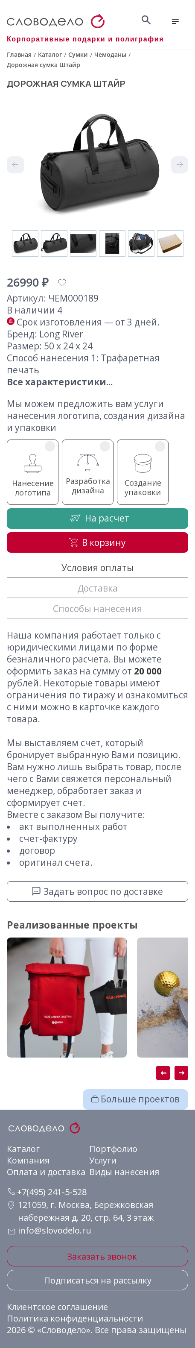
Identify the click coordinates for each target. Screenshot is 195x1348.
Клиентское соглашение (57, 1307)
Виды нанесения (124, 1172)
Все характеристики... (60, 382)
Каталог (23, 1149)
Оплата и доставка (46, 1172)
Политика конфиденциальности (75, 1318)
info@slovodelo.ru (54, 1230)
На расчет (97, 517)
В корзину (97, 542)
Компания (28, 1160)
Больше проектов (135, 1099)
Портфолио (113, 1149)
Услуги (102, 1160)
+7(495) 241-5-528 (47, 1192)
